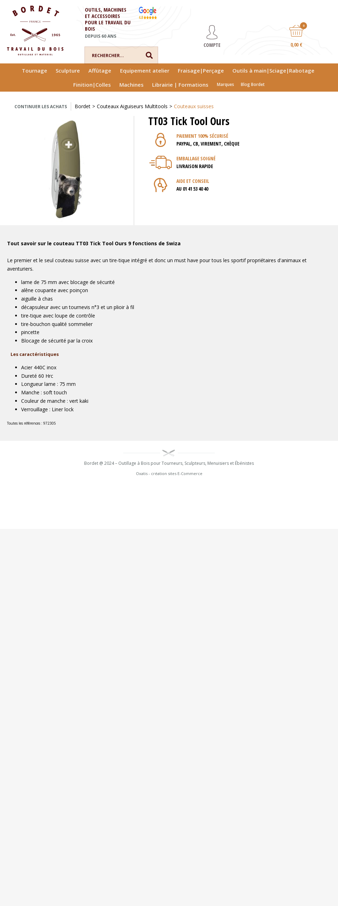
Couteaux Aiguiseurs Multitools (132, 106)
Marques (225, 84)
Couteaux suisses (194, 106)
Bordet (82, 106)
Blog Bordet (253, 84)
